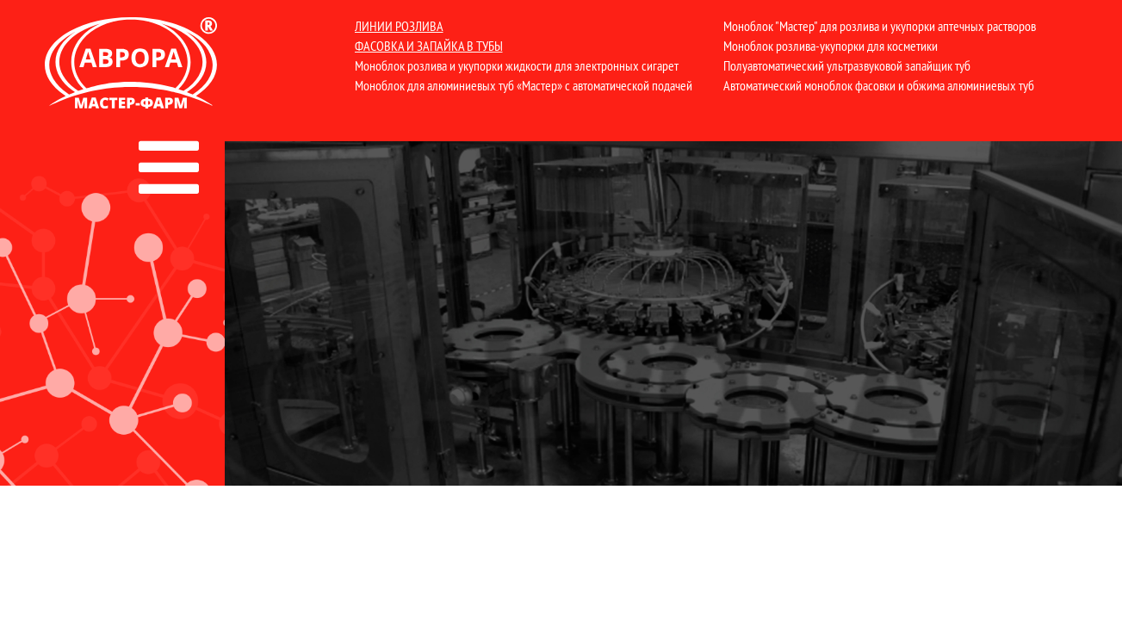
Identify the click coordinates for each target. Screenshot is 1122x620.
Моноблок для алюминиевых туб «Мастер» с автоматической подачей (523, 85)
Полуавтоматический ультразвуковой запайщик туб (846, 65)
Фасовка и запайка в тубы (429, 45)
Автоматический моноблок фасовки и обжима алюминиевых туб (878, 85)
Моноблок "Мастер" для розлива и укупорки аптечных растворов (879, 25)
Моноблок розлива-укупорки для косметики (830, 45)
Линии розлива (399, 25)
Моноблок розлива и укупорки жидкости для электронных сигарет (517, 65)
